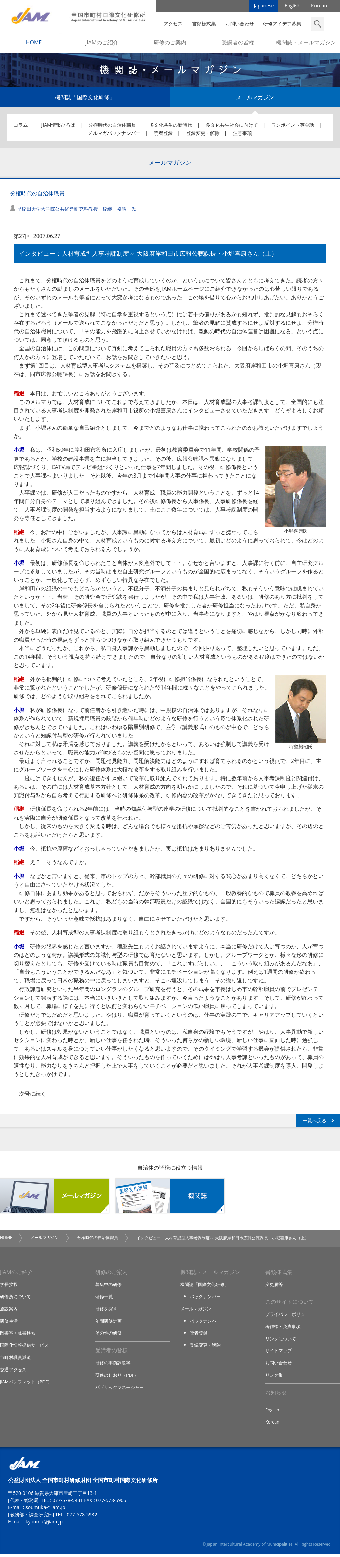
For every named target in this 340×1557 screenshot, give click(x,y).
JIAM (30, 17)
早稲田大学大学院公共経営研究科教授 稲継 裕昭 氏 (76, 211)
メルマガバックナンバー (114, 135)
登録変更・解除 (203, 135)
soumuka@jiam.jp (45, 1510)
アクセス (173, 23)
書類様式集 (204, 23)
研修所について (15, 1299)
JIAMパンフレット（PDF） (26, 1383)
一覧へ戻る (314, 1122)
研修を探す (106, 1311)
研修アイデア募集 (282, 23)
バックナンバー (205, 1299)
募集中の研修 (108, 1287)
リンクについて (280, 1341)
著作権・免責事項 (283, 1329)
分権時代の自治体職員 (112, 127)
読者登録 (163, 135)
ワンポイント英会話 (292, 127)
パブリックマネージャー (119, 1389)
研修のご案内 (170, 44)
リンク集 (274, 1377)
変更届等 (274, 1287)
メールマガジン (255, 99)
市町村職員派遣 (15, 1359)
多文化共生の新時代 (170, 127)
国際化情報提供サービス (24, 1347)
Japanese (264, 6)
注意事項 (242, 135)
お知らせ (276, 1394)
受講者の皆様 (238, 44)
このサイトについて (289, 1304)
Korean (319, 6)
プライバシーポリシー (287, 1317)
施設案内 (9, 1311)
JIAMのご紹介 (101, 44)
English (292, 6)
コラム (21, 127)
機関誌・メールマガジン (306, 44)
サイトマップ (278, 1353)
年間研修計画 (108, 1323)
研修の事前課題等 (113, 1365)
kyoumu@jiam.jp (44, 1524)
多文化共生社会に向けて (232, 127)
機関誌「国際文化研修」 (85, 99)
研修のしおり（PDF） (117, 1377)
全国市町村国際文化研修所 (108, 17)
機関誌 (170, 1198)
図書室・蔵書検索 (17, 1335)
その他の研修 (108, 1335)
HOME (34, 44)
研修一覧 (104, 1299)
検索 (317, 24)
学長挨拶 (9, 1287)
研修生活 (9, 1323)
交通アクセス (13, 1371)
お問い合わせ (239, 23)
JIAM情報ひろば (58, 127)
